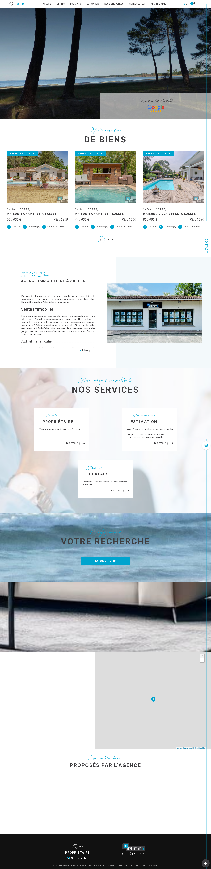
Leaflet (179, 752)
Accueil (47, 4)
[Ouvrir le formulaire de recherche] (19, 4)
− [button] (202, 664)
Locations (75, 4)
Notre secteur (137, 4)
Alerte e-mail (158, 4)
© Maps (187, 752)
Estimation (93, 4)
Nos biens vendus (114, 4)
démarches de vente (84, 319)
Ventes (61, 4)
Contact (206, 246)
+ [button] (202, 660)
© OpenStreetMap (199, 752)
